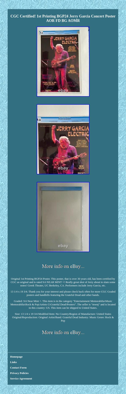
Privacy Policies (19, 373)
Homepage (16, 356)
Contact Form (18, 367)
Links (13, 362)
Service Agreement (21, 378)
